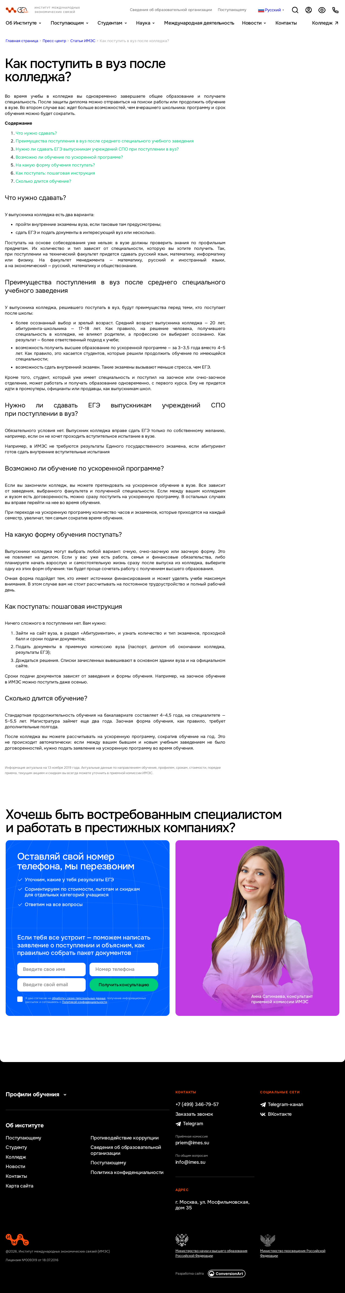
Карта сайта (19, 1186)
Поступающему (232, 10)
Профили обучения (37, 1094)
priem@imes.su (192, 1143)
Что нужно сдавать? (36, 133)
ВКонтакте (276, 1114)
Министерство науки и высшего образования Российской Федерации (211, 1253)
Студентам (110, 23)
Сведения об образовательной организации (171, 10)
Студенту (16, 1147)
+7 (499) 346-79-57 (197, 1104)
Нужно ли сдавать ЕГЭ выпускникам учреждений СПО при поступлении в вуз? (97, 149)
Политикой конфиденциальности (84, 1002)
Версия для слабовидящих (322, 10)
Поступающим (67, 23)
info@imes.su (190, 1162)
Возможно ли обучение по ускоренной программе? (69, 157)
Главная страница (22, 40)
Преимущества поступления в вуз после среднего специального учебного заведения (105, 141)
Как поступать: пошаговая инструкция (55, 173)
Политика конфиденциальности (127, 1172)
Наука (143, 23)
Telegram (189, 1124)
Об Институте (21, 23)
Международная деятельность (199, 23)
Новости (252, 23)
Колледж (322, 23)
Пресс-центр (54, 40)
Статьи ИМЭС (82, 40)
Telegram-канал (281, 1104)
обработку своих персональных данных (78, 998)
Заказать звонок (194, 1114)
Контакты (286, 23)
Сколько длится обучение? (43, 181)
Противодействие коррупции (125, 1138)
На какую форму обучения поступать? (55, 165)
